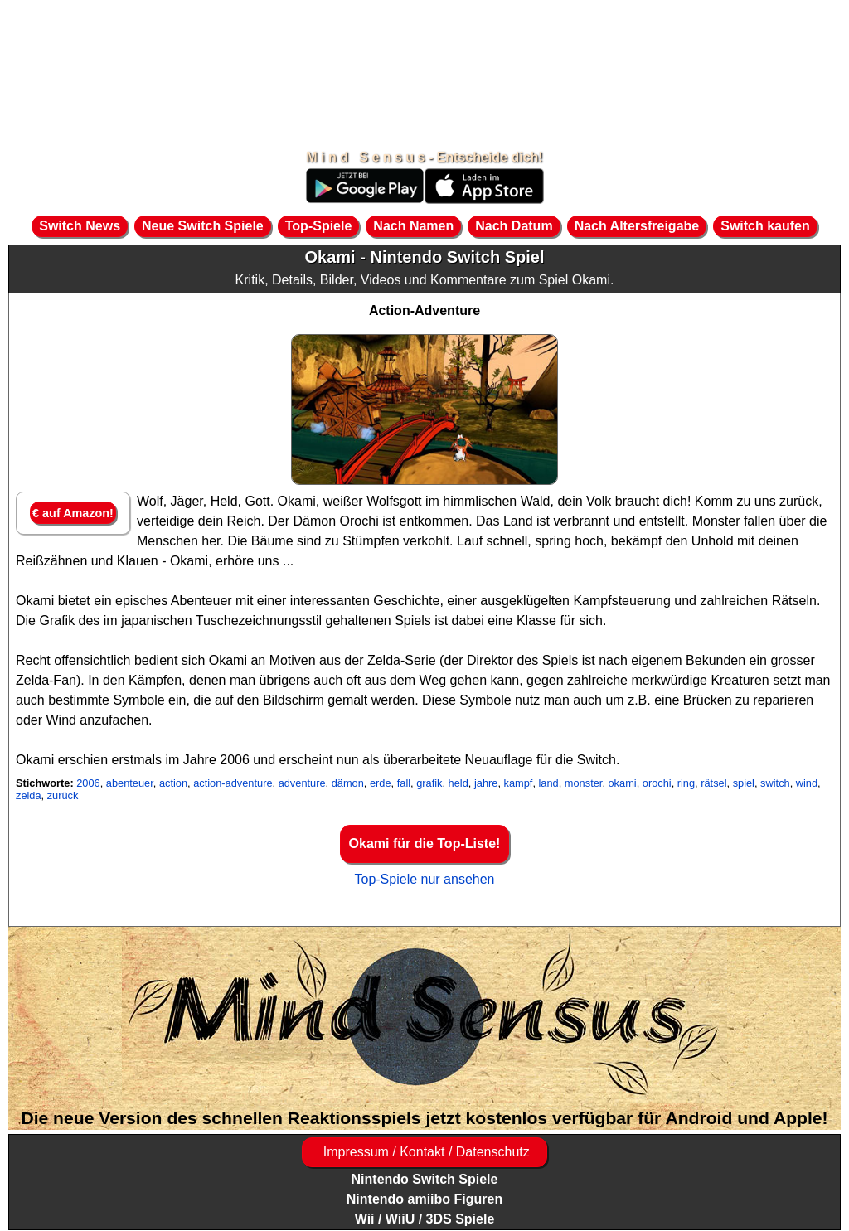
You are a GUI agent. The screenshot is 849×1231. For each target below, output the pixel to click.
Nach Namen (413, 226)
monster (584, 783)
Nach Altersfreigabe (637, 226)
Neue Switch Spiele (203, 226)
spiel (743, 783)
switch (775, 783)
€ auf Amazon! (73, 513)
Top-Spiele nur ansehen (424, 879)
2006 (87, 783)
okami (623, 783)
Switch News (79, 226)
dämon (348, 783)
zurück (63, 795)
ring (686, 783)
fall (403, 783)
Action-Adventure (424, 310)
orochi (657, 783)
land (549, 783)
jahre (485, 783)
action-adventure (232, 783)
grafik (429, 783)
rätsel (713, 783)
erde (380, 783)
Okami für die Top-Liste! (425, 843)
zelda (28, 795)
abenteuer (129, 783)
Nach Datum (513, 226)
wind (806, 783)
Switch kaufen (765, 226)
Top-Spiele (318, 226)
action (173, 783)
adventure (302, 783)
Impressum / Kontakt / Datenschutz (424, 1152)
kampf (518, 783)
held (458, 783)
